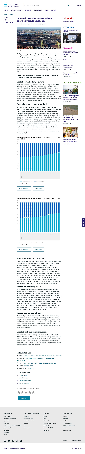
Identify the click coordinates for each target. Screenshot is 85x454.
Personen (26, 423)
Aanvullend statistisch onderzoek (12, 425)
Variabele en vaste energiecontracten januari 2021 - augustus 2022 (42, 356)
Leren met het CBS (48, 427)
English (79, 5)
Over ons (52, 10)
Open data (6, 420)
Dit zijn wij (46, 420)
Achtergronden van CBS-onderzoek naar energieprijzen (40, 363)
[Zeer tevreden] (33, 392)
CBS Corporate (23, 375)
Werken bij (46, 425)
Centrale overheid (28, 418)
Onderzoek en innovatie (49, 423)
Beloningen (27, 427)
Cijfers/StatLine (8, 416)
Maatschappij (38, 10)
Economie (28, 10)
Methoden (6, 432)
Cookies (65, 420)
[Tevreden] (30, 392)
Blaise (5, 434)
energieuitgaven (24, 383)
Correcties (46, 430)
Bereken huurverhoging (10, 418)
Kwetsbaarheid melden (69, 425)
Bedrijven (26, 416)
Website (65, 416)
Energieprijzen (28, 366)
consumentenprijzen (25, 380)
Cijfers (5, 10)
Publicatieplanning (76, 440)
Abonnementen (67, 430)
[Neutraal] (26, 392)
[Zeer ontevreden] (19, 392)
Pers (44, 418)
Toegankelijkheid (67, 423)
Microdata (6, 423)
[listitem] (4, 22)
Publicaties (6, 430)
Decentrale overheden (29, 420)
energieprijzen (23, 378)
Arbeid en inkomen (16, 10)
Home (5, 14)
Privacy (32, 368)
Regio (46, 10)
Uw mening (83, 222)
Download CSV (24, 188)
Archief (65, 427)
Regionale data (7, 427)
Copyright (65, 418)
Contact (45, 416)
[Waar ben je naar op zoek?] (46, 5)
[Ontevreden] (22, 392)
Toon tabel (38, 188)
